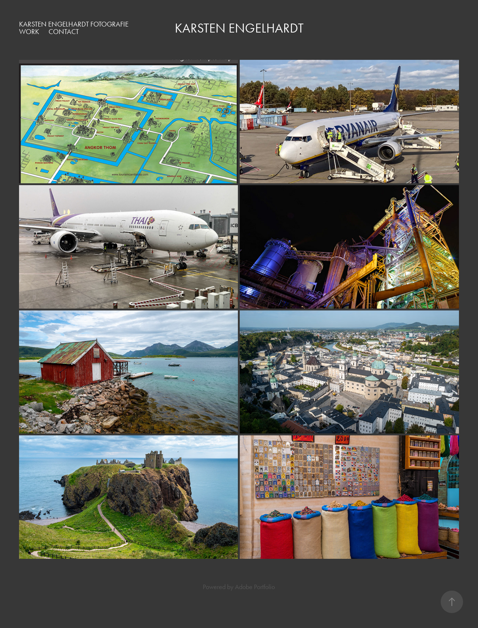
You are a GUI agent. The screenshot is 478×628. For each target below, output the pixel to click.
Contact (64, 31)
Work (29, 31)
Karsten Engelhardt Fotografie (73, 24)
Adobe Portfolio (255, 587)
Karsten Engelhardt (239, 28)
